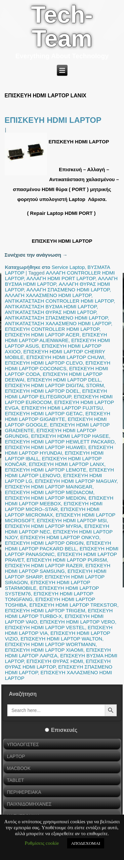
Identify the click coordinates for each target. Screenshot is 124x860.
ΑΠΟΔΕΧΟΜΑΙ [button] (85, 843)
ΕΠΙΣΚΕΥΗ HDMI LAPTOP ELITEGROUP (56, 393)
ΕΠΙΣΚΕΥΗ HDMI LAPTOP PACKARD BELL (58, 545)
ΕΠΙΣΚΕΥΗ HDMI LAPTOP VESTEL (45, 627)
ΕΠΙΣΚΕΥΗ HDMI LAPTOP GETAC (44, 413)
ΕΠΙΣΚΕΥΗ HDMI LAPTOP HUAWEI (45, 447)
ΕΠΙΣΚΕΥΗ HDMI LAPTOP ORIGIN (44, 543)
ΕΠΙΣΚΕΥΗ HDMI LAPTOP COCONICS (57, 365)
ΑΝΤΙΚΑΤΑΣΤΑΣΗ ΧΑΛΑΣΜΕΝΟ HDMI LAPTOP (58, 323)
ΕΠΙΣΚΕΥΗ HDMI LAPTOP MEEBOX (59, 500)
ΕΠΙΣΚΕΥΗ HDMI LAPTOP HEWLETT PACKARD (60, 441)
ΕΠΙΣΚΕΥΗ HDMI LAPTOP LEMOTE (45, 470)
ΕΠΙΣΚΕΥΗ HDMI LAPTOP (53, 120)
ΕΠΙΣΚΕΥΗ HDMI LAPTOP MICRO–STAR (54, 506)
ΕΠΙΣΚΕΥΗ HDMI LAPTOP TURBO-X (59, 613)
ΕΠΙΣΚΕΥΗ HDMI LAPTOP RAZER (44, 565)
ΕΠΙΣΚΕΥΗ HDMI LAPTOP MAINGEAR (49, 486)
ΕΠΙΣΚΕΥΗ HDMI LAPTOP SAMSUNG (57, 568)
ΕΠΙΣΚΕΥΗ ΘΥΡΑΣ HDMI (54, 661)
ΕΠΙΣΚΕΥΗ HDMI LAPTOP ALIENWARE (56, 337)
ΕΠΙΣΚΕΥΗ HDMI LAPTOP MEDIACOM (49, 492)
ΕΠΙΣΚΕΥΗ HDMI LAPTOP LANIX (66, 464)
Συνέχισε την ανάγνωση (36, 255)
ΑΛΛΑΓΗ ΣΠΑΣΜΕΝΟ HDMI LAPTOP (67, 289)
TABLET (15, 780)
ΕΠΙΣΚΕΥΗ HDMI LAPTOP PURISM (66, 560)
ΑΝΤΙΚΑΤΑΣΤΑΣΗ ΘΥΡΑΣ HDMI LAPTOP (50, 312)
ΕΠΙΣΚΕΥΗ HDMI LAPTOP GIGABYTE (57, 416)
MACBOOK (19, 768)
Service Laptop (68, 267)
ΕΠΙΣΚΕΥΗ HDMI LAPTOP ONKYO (59, 537)
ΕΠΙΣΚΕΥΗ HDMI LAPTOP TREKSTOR (73, 605)
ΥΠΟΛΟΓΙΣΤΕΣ (23, 744)
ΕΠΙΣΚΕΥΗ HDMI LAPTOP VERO (77, 622)
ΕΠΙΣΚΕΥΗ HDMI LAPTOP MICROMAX (52, 512)
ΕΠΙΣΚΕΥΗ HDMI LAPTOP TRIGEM (45, 610)
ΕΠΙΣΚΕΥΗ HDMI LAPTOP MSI (71, 520)
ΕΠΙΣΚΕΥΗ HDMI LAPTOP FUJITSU (62, 408)
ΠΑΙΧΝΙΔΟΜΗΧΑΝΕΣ (29, 804)
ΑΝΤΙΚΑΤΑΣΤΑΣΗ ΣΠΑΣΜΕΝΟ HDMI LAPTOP (56, 318)
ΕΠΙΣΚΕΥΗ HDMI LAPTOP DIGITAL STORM (54, 385)
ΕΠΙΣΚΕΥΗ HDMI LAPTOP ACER (42, 334)
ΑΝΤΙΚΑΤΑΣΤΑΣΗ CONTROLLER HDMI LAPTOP (59, 301)
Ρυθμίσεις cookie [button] (42, 843)
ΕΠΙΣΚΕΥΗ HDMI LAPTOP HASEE (70, 436)
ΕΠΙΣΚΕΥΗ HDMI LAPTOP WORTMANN (50, 644)
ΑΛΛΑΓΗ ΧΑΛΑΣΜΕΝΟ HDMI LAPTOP (48, 295)
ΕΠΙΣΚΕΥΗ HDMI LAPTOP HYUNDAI (59, 450)
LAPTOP (16, 756)
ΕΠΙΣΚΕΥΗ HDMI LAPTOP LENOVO (59, 472)
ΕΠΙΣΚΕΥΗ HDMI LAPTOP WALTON (61, 638)
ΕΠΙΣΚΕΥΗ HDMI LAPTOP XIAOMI (44, 650)
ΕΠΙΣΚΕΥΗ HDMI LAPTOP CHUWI (65, 357)
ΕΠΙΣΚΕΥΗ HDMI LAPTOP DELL (64, 379)
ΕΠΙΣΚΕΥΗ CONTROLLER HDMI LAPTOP (52, 329)
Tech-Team (62, 26)
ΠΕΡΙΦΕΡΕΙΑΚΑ (24, 792)
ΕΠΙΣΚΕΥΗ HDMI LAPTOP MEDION (45, 498)
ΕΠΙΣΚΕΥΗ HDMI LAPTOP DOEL (42, 391)
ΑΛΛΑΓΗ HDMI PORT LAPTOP (60, 278)
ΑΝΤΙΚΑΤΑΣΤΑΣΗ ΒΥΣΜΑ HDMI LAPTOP (51, 306)
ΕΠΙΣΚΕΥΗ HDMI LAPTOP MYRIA (43, 526)
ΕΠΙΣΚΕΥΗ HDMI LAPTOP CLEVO (44, 363)
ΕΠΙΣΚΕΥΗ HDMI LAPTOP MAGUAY (76, 481)
